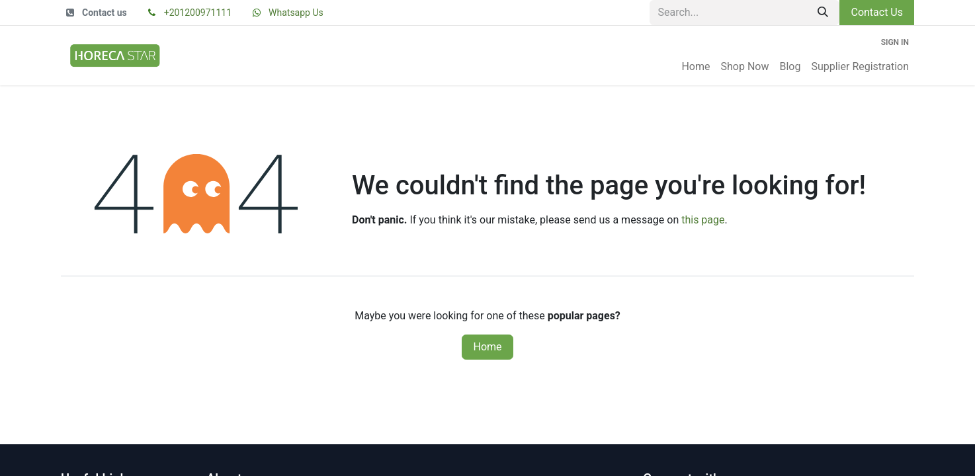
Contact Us (877, 12)
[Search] (822, 12)
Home (487, 346)
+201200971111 (198, 12)
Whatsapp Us (296, 12)
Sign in (895, 42)
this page (702, 220)
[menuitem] (695, 67)
